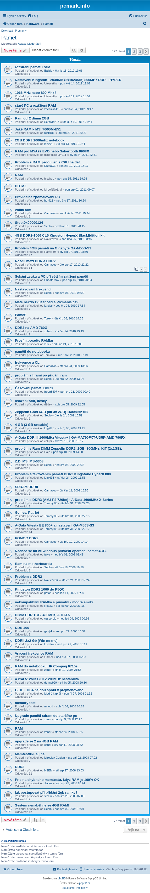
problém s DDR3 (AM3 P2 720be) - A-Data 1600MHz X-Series (64, 500)
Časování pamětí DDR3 (34, 388)
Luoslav (49, 644)
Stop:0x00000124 (29, 223)
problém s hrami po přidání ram (41, 375)
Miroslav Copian (54, 757)
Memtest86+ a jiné (30, 754)
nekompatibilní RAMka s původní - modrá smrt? (54, 602)
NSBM (48, 770)
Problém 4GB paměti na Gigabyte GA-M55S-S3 (53, 248)
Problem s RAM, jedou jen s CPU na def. (48, 162)
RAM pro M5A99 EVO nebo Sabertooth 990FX (52, 151)
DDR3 (19, 767)
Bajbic (48, 70)
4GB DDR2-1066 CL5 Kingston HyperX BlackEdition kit (59, 235)
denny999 (50, 682)
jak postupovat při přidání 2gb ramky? (46, 792)
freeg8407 (50, 391)
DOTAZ (20, 186)
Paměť (20, 315)
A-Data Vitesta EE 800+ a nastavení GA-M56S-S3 (54, 525)
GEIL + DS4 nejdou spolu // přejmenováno (49, 690)
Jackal (48, 783)
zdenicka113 (52, 109)
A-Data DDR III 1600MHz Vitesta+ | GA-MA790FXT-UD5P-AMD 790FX (70, 437)
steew (48, 796)
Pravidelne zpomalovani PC (37, 197)
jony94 (48, 143)
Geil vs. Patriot (27, 512)
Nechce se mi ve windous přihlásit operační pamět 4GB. (61, 551)
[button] (146, 51)
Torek (47, 318)
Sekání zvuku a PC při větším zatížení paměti (51, 276)
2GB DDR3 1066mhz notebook (39, 140)
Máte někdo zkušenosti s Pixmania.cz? (47, 302)
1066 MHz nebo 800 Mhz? (35, 93)
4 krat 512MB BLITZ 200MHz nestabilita (47, 679)
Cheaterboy (51, 280)
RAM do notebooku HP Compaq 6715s (46, 666)
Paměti (9, 38)
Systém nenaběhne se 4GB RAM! (42, 805)
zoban (48, 331)
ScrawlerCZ (51, 121)
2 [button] (134, 51)
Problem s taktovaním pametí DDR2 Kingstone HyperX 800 (63, 474)
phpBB (62, 878)
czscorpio (50, 618)
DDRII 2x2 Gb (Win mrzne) (36, 641)
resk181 (49, 132)
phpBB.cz (84, 883)
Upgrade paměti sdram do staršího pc (46, 716)
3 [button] (140, 51)
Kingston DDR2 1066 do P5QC (39, 589)
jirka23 (48, 605)
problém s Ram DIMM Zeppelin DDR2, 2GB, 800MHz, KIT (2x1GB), (68, 448)
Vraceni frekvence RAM (34, 653)
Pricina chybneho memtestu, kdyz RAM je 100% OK (57, 780)
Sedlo (48, 226)
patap (48, 592)
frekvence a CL (27, 362)
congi (47, 744)
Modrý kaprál (52, 693)
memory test (25, 703)
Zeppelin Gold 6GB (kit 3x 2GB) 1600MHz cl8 (51, 412)
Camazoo (50, 213)
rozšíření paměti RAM (32, 67)
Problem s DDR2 (28, 577)
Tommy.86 (50, 503)
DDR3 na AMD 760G (31, 328)
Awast (22, 43)
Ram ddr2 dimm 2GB (32, 118)
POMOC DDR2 (26, 538)
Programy (20, 30)
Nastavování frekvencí (33, 289)
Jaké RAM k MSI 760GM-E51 (38, 129)
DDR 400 (22, 628)
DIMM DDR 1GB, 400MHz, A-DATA (42, 615)
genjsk (48, 631)
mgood (48, 706)
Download (7, 30)
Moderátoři (34, 43)
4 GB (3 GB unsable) (31, 425)
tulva (47, 554)
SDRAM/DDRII (26, 487)
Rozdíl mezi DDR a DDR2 (35, 261)
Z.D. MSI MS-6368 (29, 461)
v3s (46, 344)
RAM (19, 175)
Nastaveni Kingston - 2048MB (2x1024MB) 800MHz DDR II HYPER (68, 80)
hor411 (48, 200)
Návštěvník (51, 580)
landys (48, 305)
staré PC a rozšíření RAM (35, 105)
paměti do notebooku (32, 351)
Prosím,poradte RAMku (34, 340)
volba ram (23, 210)
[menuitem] (32, 16)
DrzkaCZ (49, 165)
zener (48, 669)
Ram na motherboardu (33, 564)
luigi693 (49, 428)
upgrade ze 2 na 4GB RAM (36, 741)
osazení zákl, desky (31, 401)
